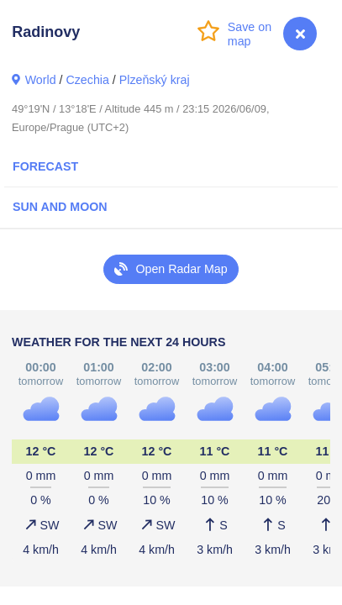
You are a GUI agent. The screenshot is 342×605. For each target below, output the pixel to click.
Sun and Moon (60, 206)
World (40, 80)
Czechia (87, 80)
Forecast (45, 166)
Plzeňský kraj (154, 80)
